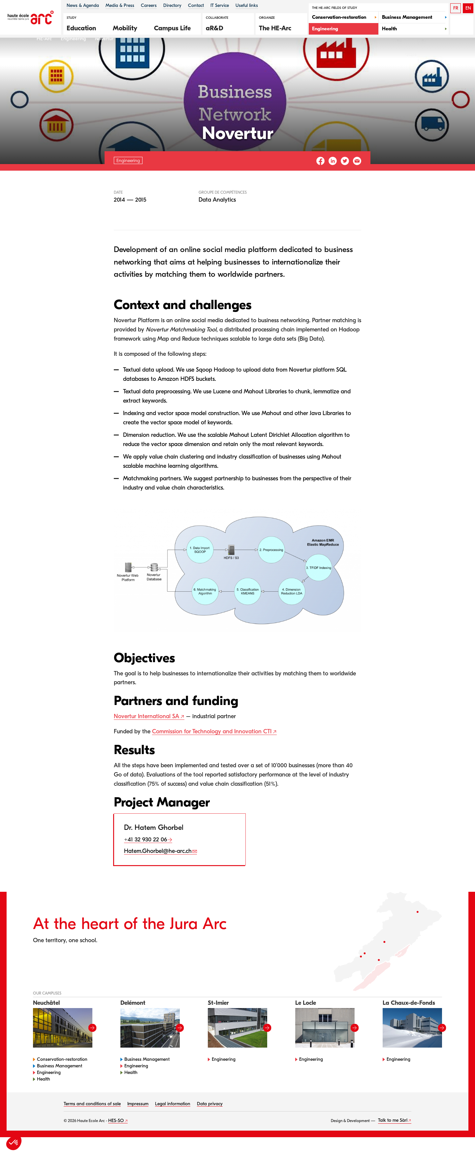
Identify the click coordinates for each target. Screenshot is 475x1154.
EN (468, 8)
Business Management (59, 1082)
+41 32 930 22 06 (145, 856)
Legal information (172, 1120)
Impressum (137, 1120)
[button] (84, 27)
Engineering (73, 55)
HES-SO (116, 1137)
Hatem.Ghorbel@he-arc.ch (158, 868)
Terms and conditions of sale (92, 1120)
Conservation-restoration (62, 1076)
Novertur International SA (146, 733)
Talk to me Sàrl (392, 1137)
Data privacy (210, 1120)
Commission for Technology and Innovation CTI (211, 748)
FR (455, 8)
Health (43, 1096)
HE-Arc (44, 55)
